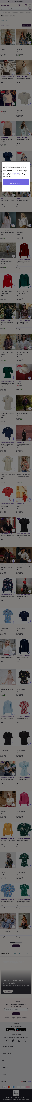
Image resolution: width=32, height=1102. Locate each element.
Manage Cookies (16, 187)
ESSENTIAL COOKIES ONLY (16, 183)
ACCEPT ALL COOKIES (16, 180)
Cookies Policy (15, 173)
